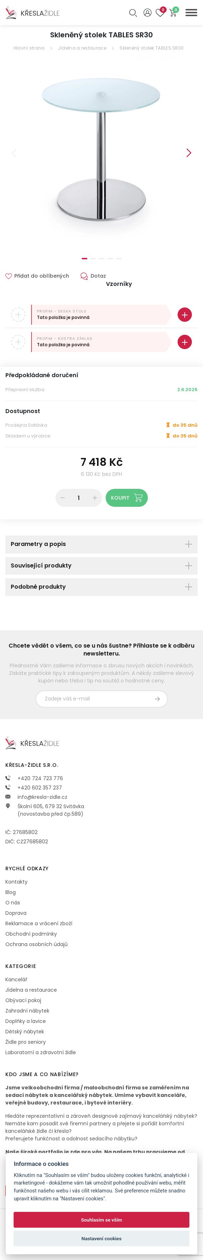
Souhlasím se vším (101, 1220)
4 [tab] (110, 258)
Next (189, 153)
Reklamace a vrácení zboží (38, 923)
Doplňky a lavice (25, 1021)
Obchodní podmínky (31, 933)
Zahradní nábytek (27, 1010)
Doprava (15, 913)
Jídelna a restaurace (82, 48)
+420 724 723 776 (34, 778)
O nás (12, 902)
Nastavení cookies (102, 1238)
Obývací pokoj (23, 1000)
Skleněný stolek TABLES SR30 (152, 48)
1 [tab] (84, 258)
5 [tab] (119, 258)
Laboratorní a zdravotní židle (40, 1052)
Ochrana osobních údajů (36, 944)
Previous (14, 153)
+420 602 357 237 (33, 787)
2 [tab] (93, 258)
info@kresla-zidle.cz (36, 797)
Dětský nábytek (24, 1031)
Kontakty (16, 881)
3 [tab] (102, 258)
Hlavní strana (29, 48)
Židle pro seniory (25, 1042)
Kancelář (16, 979)
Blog (10, 892)
